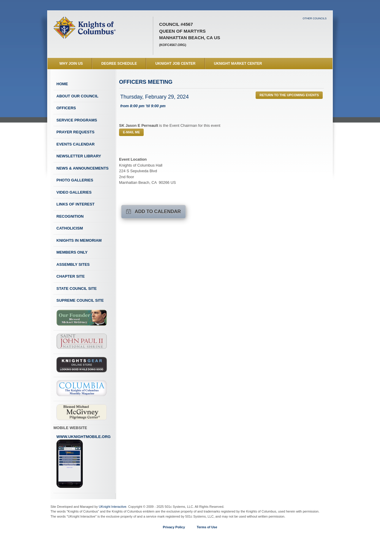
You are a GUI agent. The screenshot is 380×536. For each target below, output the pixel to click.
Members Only (72, 252)
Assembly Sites (73, 264)
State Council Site (76, 288)
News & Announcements (82, 168)
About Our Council (77, 96)
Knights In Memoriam (79, 240)
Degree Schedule (119, 63)
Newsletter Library (78, 156)
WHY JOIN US (71, 63)
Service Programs (76, 120)
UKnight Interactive (112, 506)
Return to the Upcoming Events (289, 95)
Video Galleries (73, 192)
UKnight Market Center (238, 63)
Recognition (70, 216)
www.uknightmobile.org (83, 461)
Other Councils (315, 18)
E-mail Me (131, 132)
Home (62, 84)
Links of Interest (75, 204)
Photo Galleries (74, 180)
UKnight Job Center (175, 63)
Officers (66, 108)
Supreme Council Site (80, 300)
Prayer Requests (75, 132)
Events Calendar (75, 144)
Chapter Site (70, 276)
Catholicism (69, 228)
